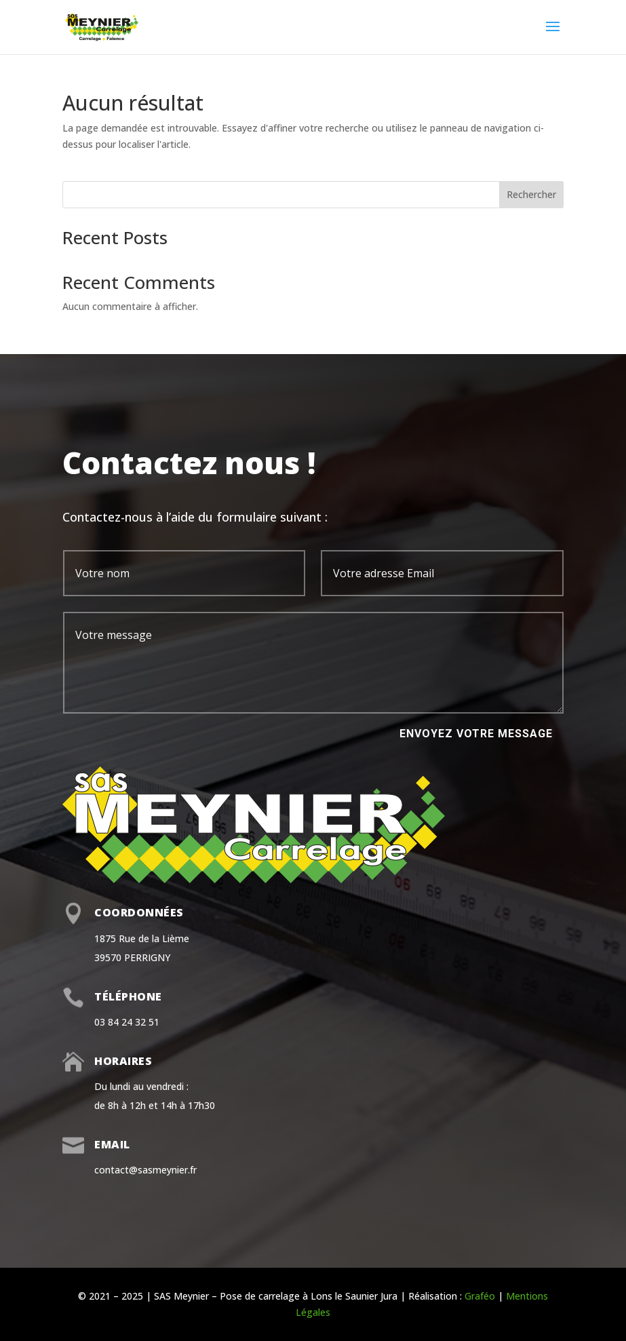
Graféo (480, 1295)
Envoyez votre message (476, 733)
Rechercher (531, 194)
